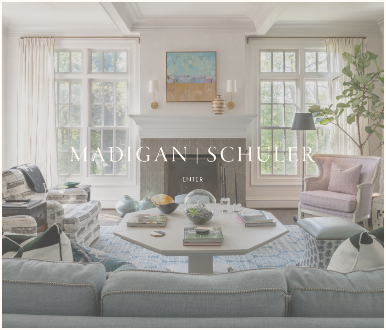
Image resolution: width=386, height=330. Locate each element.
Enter (193, 179)
